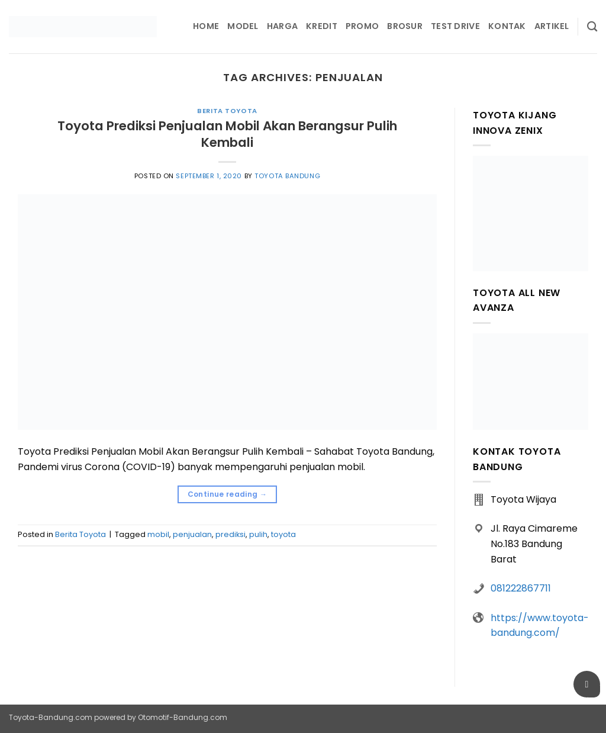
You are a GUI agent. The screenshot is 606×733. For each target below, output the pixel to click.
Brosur (405, 26)
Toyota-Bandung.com (50, 717)
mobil (158, 534)
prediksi (230, 534)
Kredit (321, 26)
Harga (282, 26)
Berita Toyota (227, 110)
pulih (258, 534)
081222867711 (521, 588)
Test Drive (455, 26)
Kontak (507, 26)
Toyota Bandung (287, 176)
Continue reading (227, 494)
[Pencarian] (592, 27)
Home (206, 26)
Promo (362, 26)
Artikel (551, 26)
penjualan (192, 534)
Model (242, 26)
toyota (283, 534)
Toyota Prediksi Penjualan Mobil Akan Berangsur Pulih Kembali (227, 134)
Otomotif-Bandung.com (182, 717)
